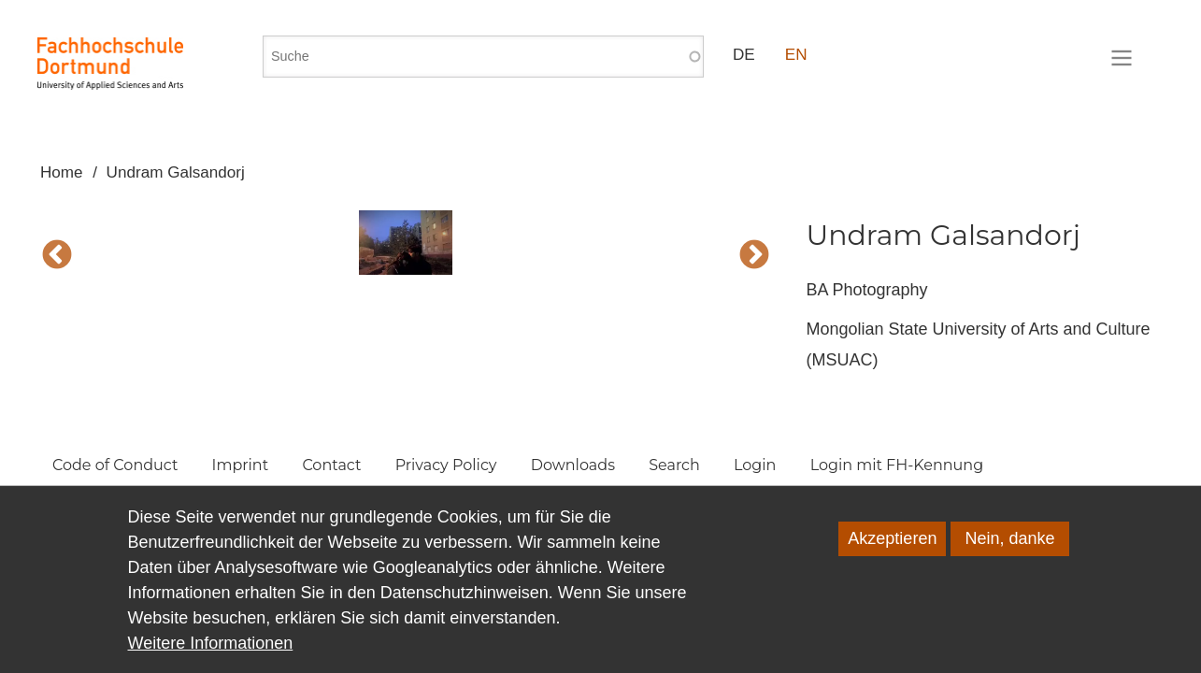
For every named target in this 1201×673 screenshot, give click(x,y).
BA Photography (866, 289)
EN (796, 55)
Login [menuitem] (755, 465)
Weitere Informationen (210, 649)
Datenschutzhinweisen (464, 599)
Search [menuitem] (674, 465)
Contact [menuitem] (331, 465)
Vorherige (57, 256)
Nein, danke (1009, 545)
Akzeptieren (892, 545)
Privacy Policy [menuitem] (446, 465)
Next (754, 256)
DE (744, 55)
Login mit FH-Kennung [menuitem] (897, 465)
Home (61, 172)
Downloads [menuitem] (573, 465)
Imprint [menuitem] (240, 465)
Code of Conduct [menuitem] (115, 465)
